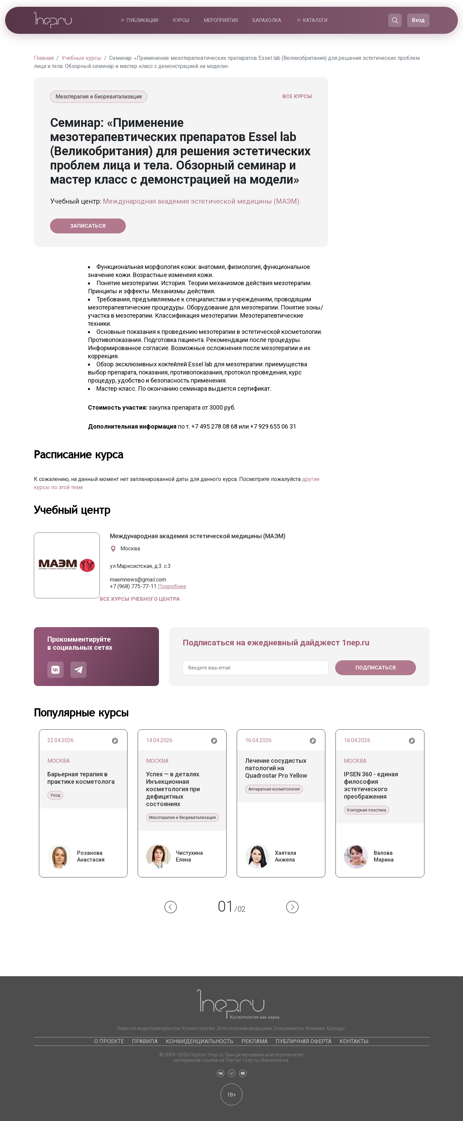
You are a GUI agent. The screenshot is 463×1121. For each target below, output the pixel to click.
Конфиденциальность (199, 1041)
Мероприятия (221, 20)
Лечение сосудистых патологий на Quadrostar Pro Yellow (276, 768)
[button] (170, 907)
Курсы (181, 20)
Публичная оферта (303, 1041)
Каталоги (315, 20)
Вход (418, 20)
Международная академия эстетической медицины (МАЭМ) (201, 201)
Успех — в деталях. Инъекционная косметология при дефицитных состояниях (173, 789)
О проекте (109, 1041)
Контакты (354, 1041)
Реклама (254, 1041)
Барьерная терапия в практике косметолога (81, 778)
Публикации (142, 20)
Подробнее (172, 586)
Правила (145, 1041)
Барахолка (267, 20)
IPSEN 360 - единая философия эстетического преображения (371, 785)
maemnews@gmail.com (138, 579)
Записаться (88, 226)
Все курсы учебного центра (140, 599)
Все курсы (297, 96)
